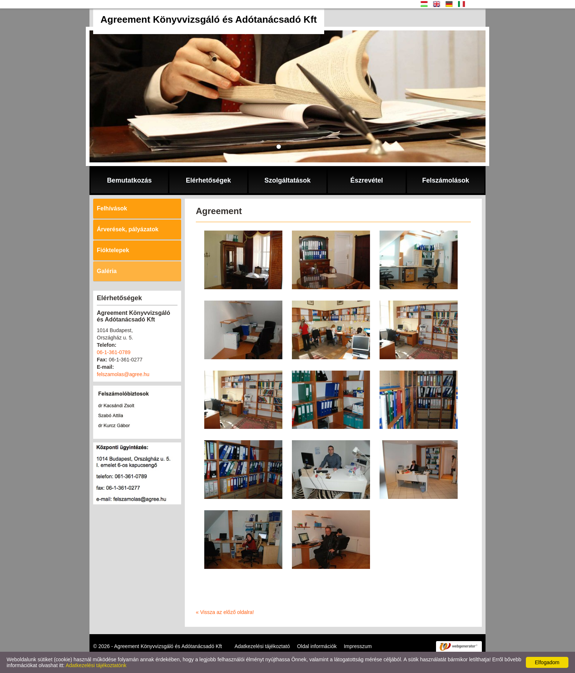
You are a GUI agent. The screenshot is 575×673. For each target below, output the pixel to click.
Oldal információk (317, 646)
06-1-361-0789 (114, 352)
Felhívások (112, 208)
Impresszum (357, 646)
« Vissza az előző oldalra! (225, 612)
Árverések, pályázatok (127, 229)
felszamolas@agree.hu (123, 374)
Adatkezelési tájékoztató (262, 646)
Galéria (107, 271)
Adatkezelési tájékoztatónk (96, 665)
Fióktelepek (113, 250)
